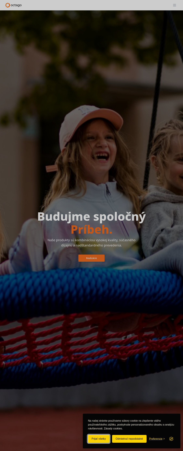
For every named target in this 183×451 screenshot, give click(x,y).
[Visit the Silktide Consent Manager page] (171, 439)
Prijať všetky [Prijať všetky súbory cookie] (99, 438)
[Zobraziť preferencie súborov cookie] (157, 438)
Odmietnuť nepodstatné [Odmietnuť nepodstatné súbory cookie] (129, 438)
